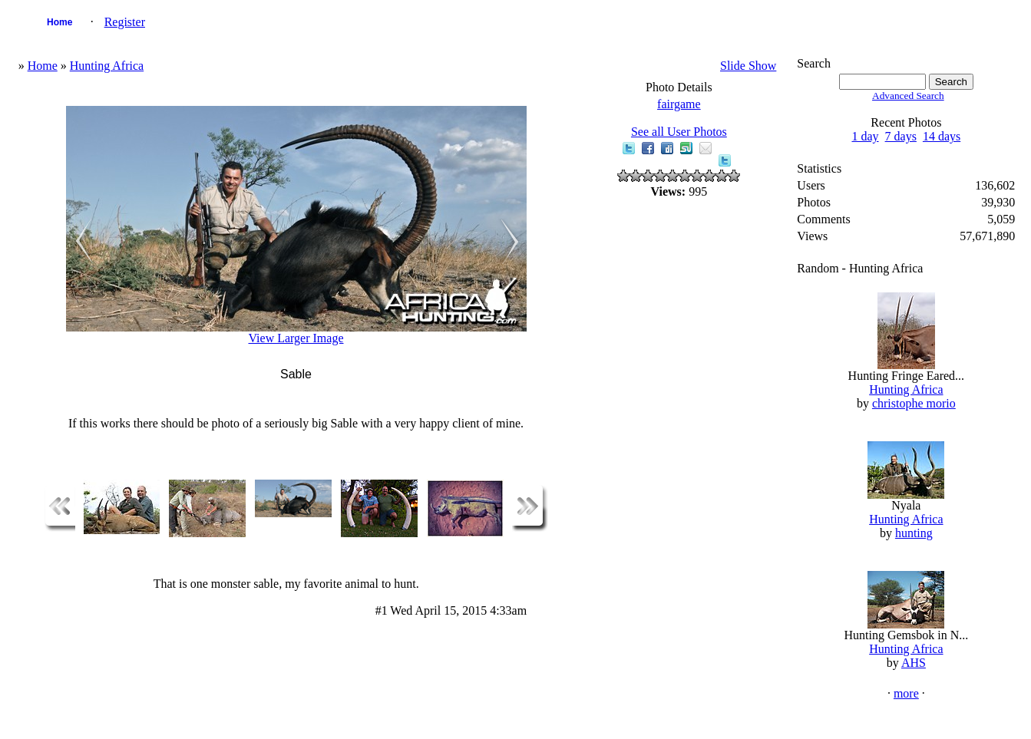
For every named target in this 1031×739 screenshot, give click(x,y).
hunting (914, 532)
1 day (864, 136)
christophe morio (914, 403)
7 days (901, 136)
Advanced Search (908, 95)
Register (124, 21)
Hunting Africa (107, 65)
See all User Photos (679, 131)
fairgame (679, 104)
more (906, 693)
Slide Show (748, 65)
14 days (941, 136)
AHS (913, 662)
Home (59, 22)
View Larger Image (295, 338)
